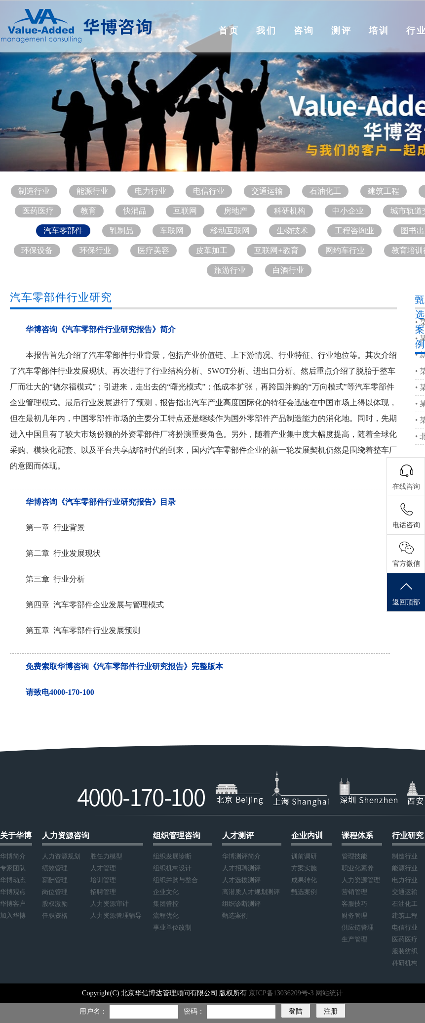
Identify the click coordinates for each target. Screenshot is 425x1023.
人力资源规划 (61, 856)
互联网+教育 (276, 250)
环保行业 (95, 250)
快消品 (135, 211)
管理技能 (354, 856)
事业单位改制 (172, 927)
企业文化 (166, 891)
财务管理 (354, 915)
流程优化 (166, 915)
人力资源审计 (109, 903)
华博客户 (13, 903)
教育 (88, 211)
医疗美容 (153, 250)
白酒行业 (288, 270)
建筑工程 (383, 191)
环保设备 (37, 250)
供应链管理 (358, 927)
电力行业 (150, 191)
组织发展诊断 (172, 856)
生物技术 (292, 230)
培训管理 (103, 880)
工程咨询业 (354, 230)
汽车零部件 (63, 230)
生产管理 (354, 939)
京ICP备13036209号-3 (282, 993)
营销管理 (354, 891)
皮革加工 (212, 250)
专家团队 (13, 868)
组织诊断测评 (241, 903)
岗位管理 (55, 891)
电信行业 (209, 191)
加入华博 (13, 915)
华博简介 (13, 856)
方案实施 (304, 868)
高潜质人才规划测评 (251, 891)
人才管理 (103, 868)
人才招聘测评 (241, 868)
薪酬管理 (55, 880)
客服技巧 (354, 903)
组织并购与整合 (175, 880)
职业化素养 (358, 868)
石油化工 (325, 191)
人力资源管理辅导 (116, 915)
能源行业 (92, 191)
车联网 (172, 230)
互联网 (185, 211)
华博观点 (13, 891)
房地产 (235, 211)
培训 (379, 31)
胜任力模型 (106, 856)
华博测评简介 (241, 856)
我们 (266, 31)
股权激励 (55, 903)
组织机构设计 (172, 868)
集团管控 (166, 903)
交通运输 (267, 191)
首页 (229, 31)
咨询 (304, 31)
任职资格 (55, 915)
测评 (341, 31)
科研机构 (290, 211)
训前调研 (304, 856)
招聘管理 (103, 891)
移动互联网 (230, 230)
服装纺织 (405, 951)
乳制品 (121, 230)
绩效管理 (55, 868)
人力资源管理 (361, 880)
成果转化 (304, 880)
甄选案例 (235, 915)
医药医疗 (38, 211)
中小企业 (348, 211)
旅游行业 (230, 270)
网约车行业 (345, 250)
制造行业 (34, 191)
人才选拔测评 (241, 880)
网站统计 (329, 993)
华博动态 (13, 880)
